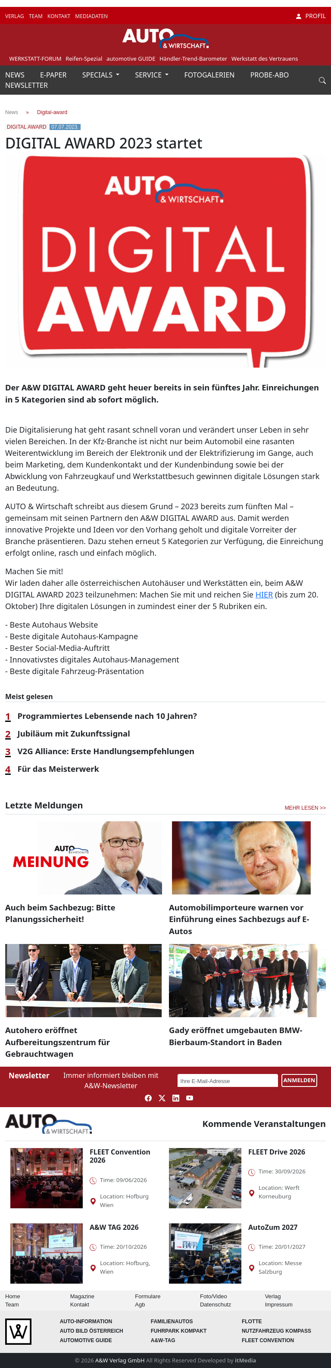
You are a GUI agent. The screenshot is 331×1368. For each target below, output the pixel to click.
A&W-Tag (163, 1340)
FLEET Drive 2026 (276, 1152)
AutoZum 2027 (272, 1227)
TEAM (36, 16)
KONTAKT (59, 16)
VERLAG (15, 16)
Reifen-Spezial (84, 58)
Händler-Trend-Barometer (193, 58)
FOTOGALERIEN (210, 75)
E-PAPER (54, 75)
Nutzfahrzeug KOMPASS (276, 1331)
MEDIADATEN (91, 16)
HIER (264, 594)
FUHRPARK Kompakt (179, 1331)
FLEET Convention (268, 1340)
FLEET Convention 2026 (120, 1156)
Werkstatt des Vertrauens (264, 58)
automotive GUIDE (130, 58)
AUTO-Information (86, 1321)
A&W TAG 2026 (114, 1227)
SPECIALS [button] (98, 75)
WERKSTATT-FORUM (35, 58)
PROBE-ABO (269, 75)
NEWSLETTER (26, 85)
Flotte (252, 1321)
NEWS (15, 75)
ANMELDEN (299, 1080)
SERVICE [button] (149, 75)
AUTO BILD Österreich (91, 1331)
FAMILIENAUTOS (172, 1321)
